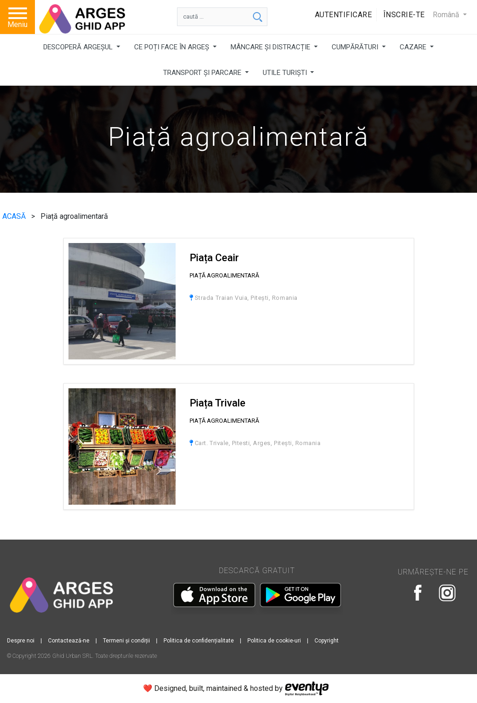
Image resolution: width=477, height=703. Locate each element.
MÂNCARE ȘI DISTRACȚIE (271, 47)
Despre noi (20, 640)
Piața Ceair (214, 258)
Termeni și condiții (126, 640)
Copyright (326, 640)
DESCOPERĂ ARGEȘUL (79, 47)
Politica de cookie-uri (274, 640)
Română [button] (447, 14)
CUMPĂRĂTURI (356, 47)
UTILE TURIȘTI (286, 72)
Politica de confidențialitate (199, 640)
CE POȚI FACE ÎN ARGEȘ (172, 47)
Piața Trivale (217, 403)
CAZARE (414, 47)
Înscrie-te (404, 14)
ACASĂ (14, 216)
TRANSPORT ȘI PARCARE (203, 72)
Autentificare (343, 14)
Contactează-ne (68, 640)
